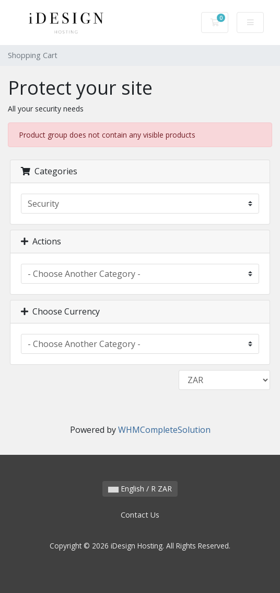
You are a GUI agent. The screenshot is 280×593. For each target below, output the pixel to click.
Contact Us (140, 515)
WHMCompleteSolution (164, 429)
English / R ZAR (140, 489)
